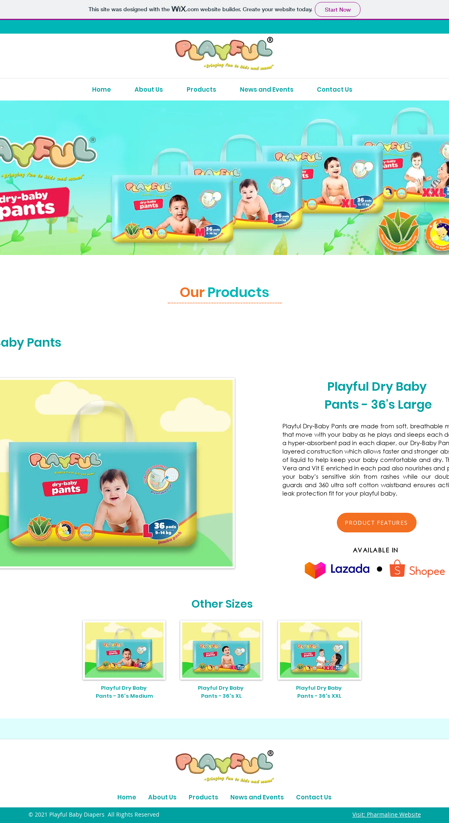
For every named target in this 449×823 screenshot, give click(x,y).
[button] (377, 522)
